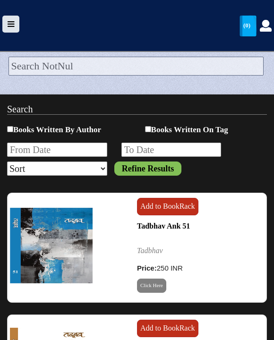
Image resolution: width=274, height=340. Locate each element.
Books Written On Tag (189, 129)
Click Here (151, 285)
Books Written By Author (57, 129)
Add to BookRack (167, 206)
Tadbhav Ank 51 (163, 226)
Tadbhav (150, 250)
